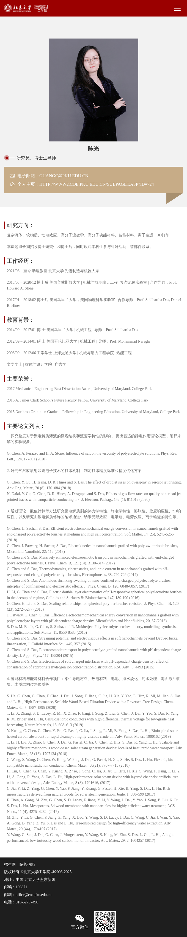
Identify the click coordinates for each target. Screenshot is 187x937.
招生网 (10, 864)
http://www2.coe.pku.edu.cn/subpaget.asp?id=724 (96, 184)
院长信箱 (27, 864)
